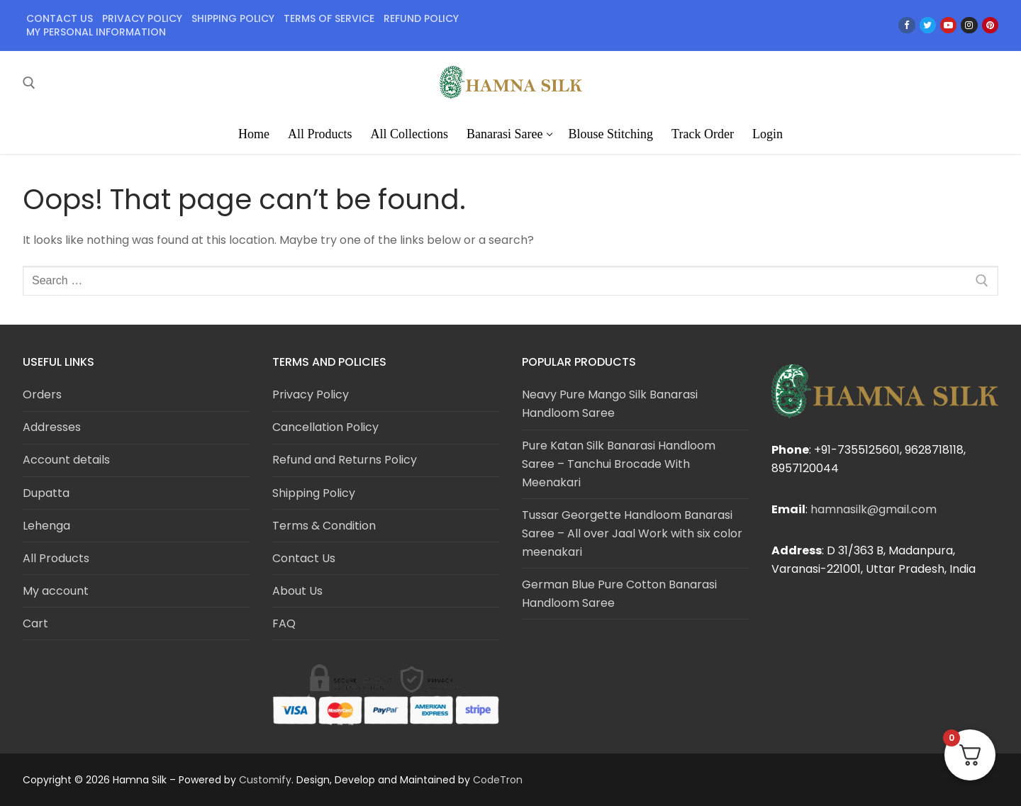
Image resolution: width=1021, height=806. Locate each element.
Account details (66, 460)
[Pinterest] (990, 25)
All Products (56, 558)
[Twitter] (928, 25)
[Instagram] (969, 25)
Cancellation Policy (325, 427)
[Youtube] (948, 25)
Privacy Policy (310, 394)
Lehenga (46, 525)
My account (56, 591)
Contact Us (59, 18)
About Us (297, 591)
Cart (35, 623)
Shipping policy (232, 18)
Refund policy (421, 18)
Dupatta (46, 493)
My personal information (96, 32)
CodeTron (498, 780)
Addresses (52, 427)
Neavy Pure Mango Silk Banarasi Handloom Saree (610, 403)
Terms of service (329, 18)
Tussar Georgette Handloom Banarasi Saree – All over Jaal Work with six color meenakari (632, 533)
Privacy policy (142, 18)
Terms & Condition (324, 525)
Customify (265, 780)
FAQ (284, 623)
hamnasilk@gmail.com (873, 509)
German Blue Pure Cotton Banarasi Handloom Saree (619, 593)
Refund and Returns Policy (344, 460)
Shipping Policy (313, 493)
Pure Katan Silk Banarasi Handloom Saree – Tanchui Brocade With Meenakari (618, 464)
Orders (42, 394)
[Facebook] (906, 25)
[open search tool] (29, 83)
